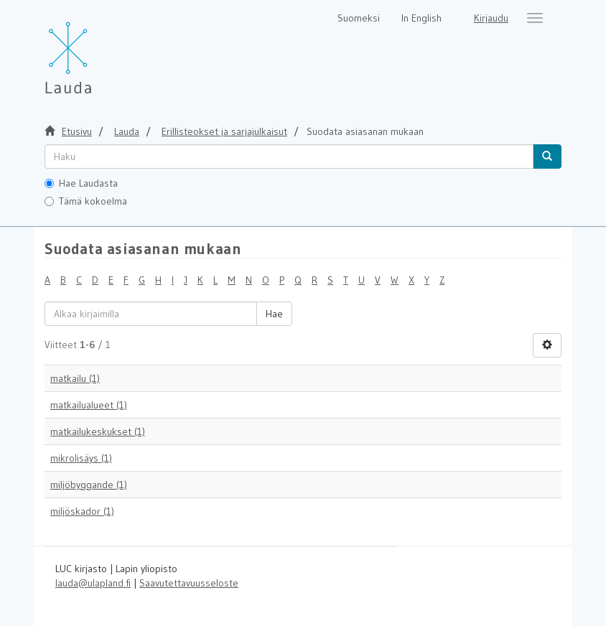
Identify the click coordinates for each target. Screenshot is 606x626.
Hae (274, 313)
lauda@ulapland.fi (93, 582)
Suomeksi (358, 17)
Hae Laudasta (81, 183)
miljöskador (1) (82, 511)
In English (421, 17)
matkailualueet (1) (88, 404)
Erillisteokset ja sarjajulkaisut (224, 131)
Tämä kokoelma (86, 201)
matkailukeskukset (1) (97, 431)
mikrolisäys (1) (81, 458)
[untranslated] (289, 156)
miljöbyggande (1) (88, 484)
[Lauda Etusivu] (98, 50)
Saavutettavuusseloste (188, 582)
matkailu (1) (75, 378)
